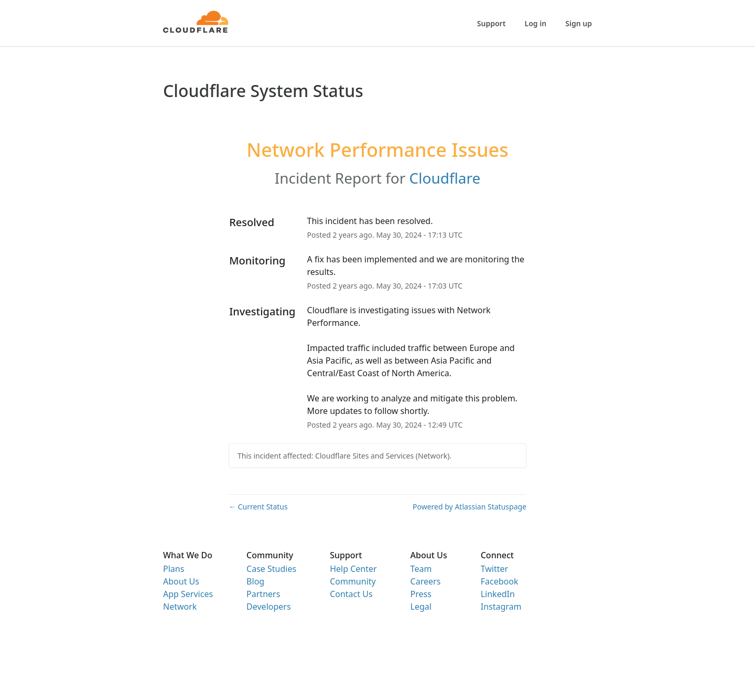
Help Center (353, 569)
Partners (263, 594)
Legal (421, 606)
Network (180, 606)
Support (491, 23)
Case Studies (271, 569)
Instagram (501, 606)
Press (421, 594)
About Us (181, 581)
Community (353, 581)
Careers (426, 581)
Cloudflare (445, 178)
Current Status (258, 507)
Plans (173, 569)
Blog (255, 581)
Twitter (494, 569)
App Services (188, 594)
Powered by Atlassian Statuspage (469, 507)
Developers (268, 606)
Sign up (578, 23)
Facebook (500, 581)
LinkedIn (498, 594)
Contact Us (351, 594)
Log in (536, 23)
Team (421, 569)
